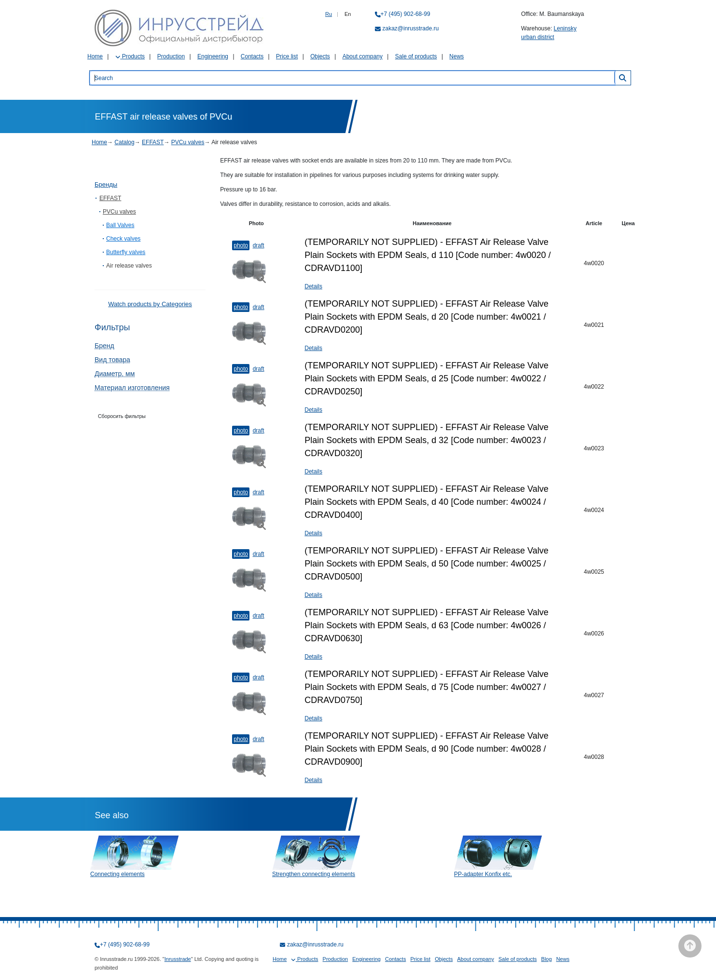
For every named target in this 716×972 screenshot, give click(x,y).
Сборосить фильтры (122, 416)
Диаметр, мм (115, 374)
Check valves (123, 238)
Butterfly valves (125, 252)
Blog (546, 959)
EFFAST (153, 142)
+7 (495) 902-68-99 (405, 14)
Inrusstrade (178, 959)
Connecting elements (117, 874)
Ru (328, 14)
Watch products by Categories (150, 304)
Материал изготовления (132, 388)
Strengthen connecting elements (313, 874)
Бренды (106, 184)
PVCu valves (188, 142)
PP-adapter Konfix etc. (483, 874)
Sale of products (416, 56)
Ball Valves (120, 225)
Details (313, 286)
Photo (241, 245)
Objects (320, 56)
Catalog (124, 142)
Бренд (104, 346)
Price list (287, 56)
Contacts (252, 56)
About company (363, 56)
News (456, 56)
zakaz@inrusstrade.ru (411, 28)
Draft (258, 245)
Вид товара (112, 360)
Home (95, 56)
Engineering (212, 56)
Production (171, 56)
